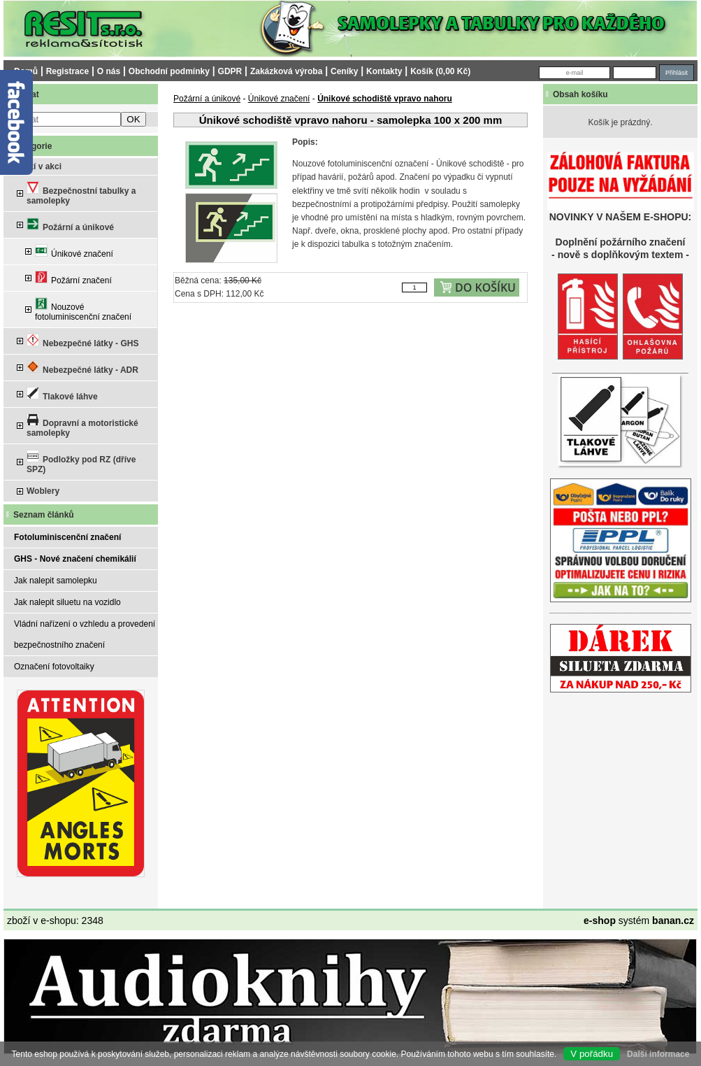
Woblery (43, 491)
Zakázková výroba (286, 71)
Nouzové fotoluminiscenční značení (83, 309)
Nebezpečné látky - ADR (82, 367)
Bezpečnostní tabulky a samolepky (81, 193)
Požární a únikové (70, 225)
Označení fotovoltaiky (54, 666)
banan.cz (673, 920)
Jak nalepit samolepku (55, 580)
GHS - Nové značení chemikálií (75, 559)
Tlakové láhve (62, 394)
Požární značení (73, 278)
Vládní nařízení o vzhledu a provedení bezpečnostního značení (84, 634)
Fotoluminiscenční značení (67, 537)
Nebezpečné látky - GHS (82, 341)
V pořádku (591, 1054)
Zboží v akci (38, 166)
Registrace (67, 71)
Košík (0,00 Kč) (440, 71)
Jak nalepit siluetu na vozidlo (67, 602)
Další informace (658, 1054)
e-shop (600, 920)
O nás (108, 71)
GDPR (230, 71)
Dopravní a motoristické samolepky (82, 425)
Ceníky (344, 71)
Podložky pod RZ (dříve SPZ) (81, 462)
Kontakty (384, 71)
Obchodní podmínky (169, 71)
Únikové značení (74, 251)
